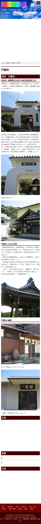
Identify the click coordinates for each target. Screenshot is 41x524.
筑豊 (26, 509)
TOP (3, 507)
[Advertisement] (20, 39)
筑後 (20, 509)
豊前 (32, 509)
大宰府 (4, 509)
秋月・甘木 (32, 507)
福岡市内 (10, 507)
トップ (3, 63)
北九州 (13, 63)
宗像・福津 (12, 509)
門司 (17, 507)
